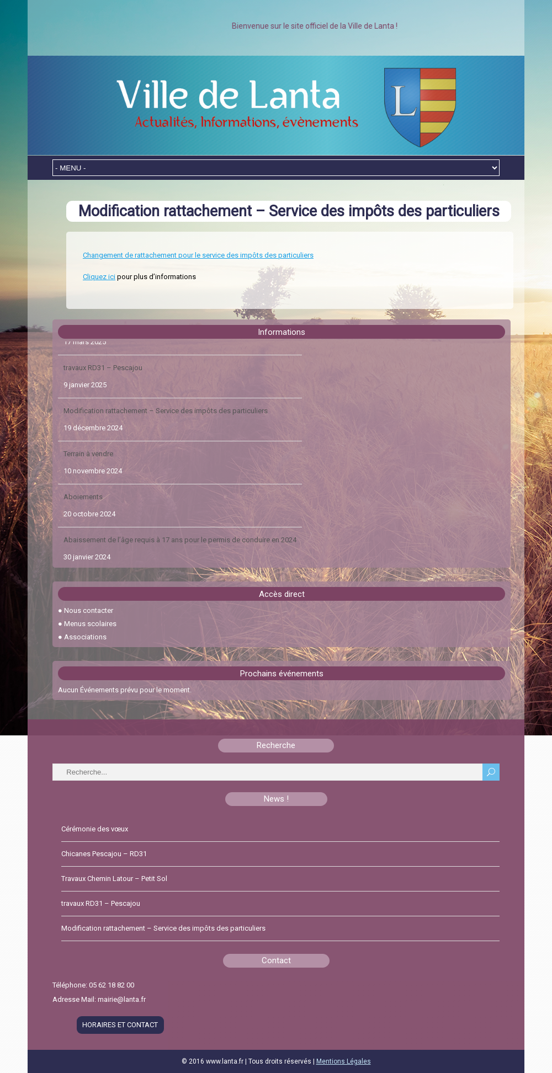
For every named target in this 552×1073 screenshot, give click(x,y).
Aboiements (83, 526)
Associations (85, 637)
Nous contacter (88, 610)
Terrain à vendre (88, 483)
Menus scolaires (90, 624)
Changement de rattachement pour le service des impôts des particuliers (198, 255)
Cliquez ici (99, 277)
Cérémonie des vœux (94, 829)
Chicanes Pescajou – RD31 (104, 854)
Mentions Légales (343, 1061)
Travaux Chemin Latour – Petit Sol (116, 354)
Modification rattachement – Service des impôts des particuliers (165, 440)
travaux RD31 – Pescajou (102, 397)
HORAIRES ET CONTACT (120, 1025)
